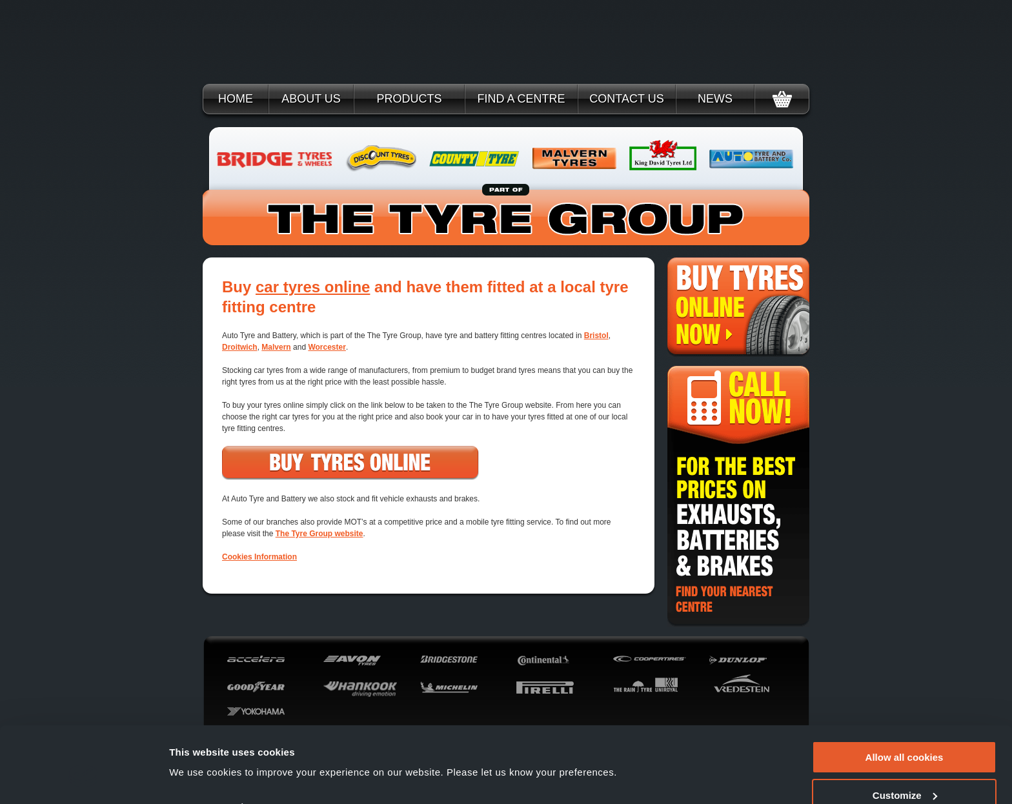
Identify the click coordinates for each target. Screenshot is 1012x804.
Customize (905, 734)
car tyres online (313, 287)
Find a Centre (521, 98)
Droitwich (240, 347)
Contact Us (626, 98)
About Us (311, 98)
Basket (782, 99)
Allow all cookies (904, 696)
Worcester (326, 347)
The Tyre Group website (319, 533)
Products (408, 98)
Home (235, 98)
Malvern (275, 347)
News (715, 98)
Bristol (596, 335)
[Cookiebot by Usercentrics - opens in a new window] (83, 779)
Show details (199, 746)
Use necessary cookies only (904, 772)
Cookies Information (259, 556)
